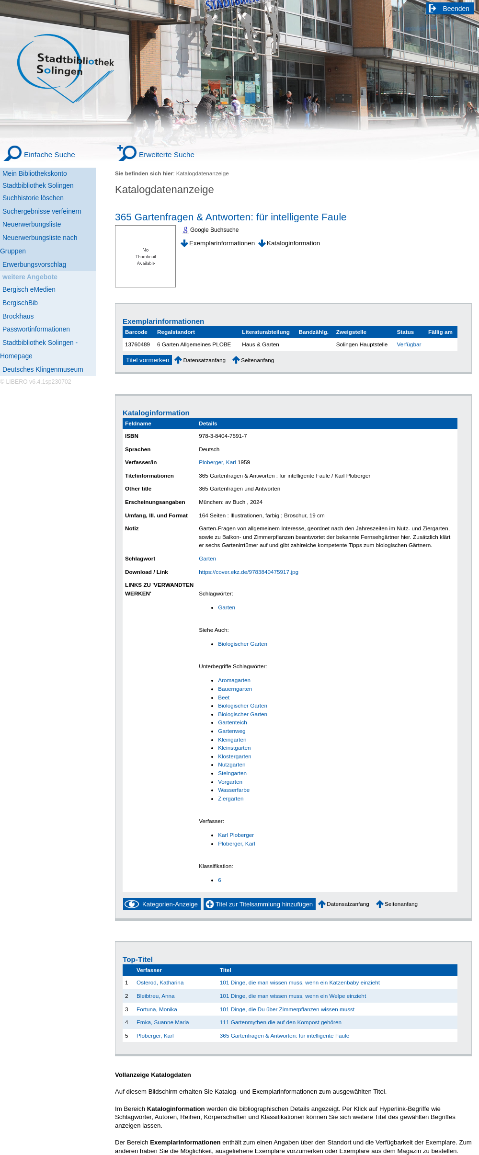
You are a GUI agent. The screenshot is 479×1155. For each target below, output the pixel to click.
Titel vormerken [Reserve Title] (147, 360)
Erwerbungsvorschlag (34, 264)
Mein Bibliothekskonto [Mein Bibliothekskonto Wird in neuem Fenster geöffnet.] (34, 173)
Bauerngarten (235, 689)
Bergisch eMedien (29, 289)
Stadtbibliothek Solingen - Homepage (39, 349)
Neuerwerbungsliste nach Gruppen (38, 244)
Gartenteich (232, 722)
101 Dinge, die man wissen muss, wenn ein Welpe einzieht (293, 996)
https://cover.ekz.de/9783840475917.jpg (248, 572)
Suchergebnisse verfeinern (41, 211)
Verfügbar (409, 344)
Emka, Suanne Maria (163, 1022)
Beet (223, 697)
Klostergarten (234, 756)
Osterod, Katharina (160, 982)
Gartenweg (231, 731)
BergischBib (20, 303)
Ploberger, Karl (217, 462)
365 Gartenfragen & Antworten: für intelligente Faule (231, 216)
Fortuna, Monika (157, 1009)
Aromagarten (234, 680)
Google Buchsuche (214, 230)
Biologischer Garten (242, 643)
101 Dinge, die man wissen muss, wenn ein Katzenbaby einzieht (300, 982)
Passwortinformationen (36, 329)
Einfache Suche (49, 154)
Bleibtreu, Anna (155, 996)
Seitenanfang (257, 360)
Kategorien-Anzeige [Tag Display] (170, 904)
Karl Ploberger (236, 835)
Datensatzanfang (204, 360)
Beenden (456, 8)
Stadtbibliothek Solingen (38, 185)
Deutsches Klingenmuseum (42, 369)
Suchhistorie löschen (33, 198)
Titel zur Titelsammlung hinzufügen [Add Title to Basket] (264, 904)
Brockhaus (18, 316)
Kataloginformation (293, 243)
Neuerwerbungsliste (31, 224)
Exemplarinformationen (222, 243)
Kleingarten (232, 739)
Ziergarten (230, 798)
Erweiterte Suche (166, 154)
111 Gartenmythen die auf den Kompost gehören (281, 1022)
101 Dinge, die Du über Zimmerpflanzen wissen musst (287, 1009)
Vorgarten (230, 781)
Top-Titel (138, 959)
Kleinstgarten (234, 747)
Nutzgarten (231, 764)
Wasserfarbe (234, 790)
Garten (207, 558)
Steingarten (232, 773)
